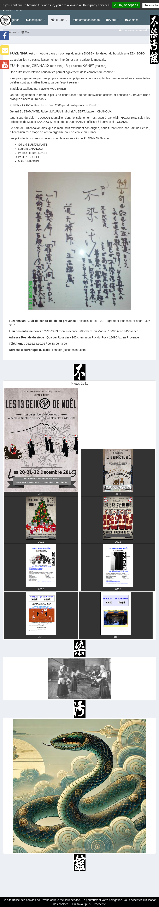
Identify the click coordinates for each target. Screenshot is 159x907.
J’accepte (100, 904)
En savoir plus (81, 904)
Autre (112, 20)
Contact (131, 20)
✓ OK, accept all (126, 5)
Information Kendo (86, 20)
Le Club (59, 20)
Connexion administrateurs (137, 30)
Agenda (12, 20)
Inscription (35, 20)
